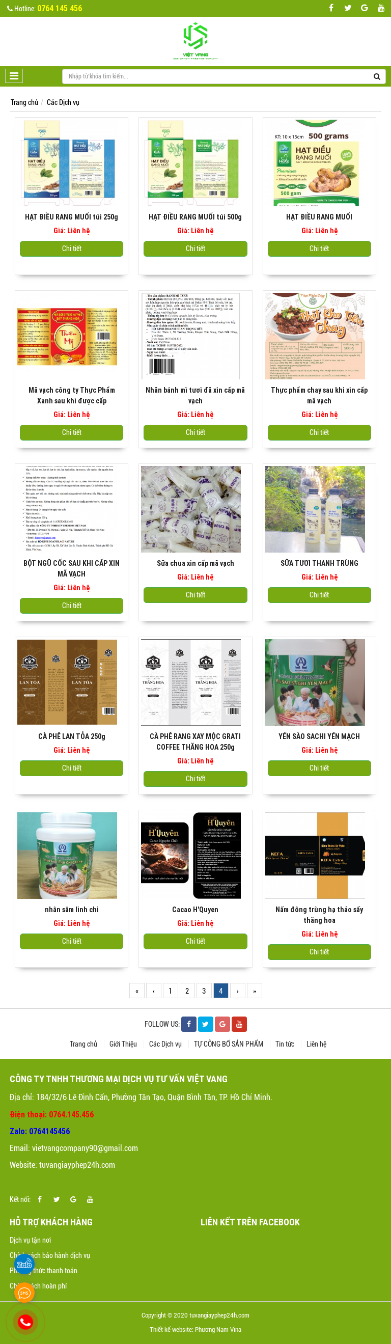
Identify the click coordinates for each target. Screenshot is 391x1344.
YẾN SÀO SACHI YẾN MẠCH (319, 736)
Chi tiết (71, 248)
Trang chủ (24, 102)
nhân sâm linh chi (72, 909)
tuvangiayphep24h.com (77, 1165)
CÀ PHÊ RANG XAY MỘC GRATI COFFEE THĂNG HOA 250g (195, 742)
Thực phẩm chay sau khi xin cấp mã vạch (319, 395)
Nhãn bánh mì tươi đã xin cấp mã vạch (195, 395)
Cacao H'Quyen (195, 909)
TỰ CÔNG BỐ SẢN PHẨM (229, 1044)
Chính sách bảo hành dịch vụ (50, 1255)
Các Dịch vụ (63, 102)
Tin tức (285, 1044)
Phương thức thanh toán (43, 1271)
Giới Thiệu (123, 1044)
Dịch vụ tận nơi (30, 1240)
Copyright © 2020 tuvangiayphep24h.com (195, 1315)
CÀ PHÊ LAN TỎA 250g (71, 736)
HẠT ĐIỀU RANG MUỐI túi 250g (71, 217)
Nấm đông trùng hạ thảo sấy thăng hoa (319, 915)
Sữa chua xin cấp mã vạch (195, 563)
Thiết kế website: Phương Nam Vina (195, 1329)
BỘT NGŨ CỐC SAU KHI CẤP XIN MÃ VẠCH (71, 569)
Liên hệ (316, 1044)
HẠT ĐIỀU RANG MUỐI (319, 217)
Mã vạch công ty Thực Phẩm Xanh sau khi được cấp (72, 395)
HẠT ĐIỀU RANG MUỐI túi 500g (195, 217)
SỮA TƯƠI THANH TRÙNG (319, 563)
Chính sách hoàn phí (38, 1286)
